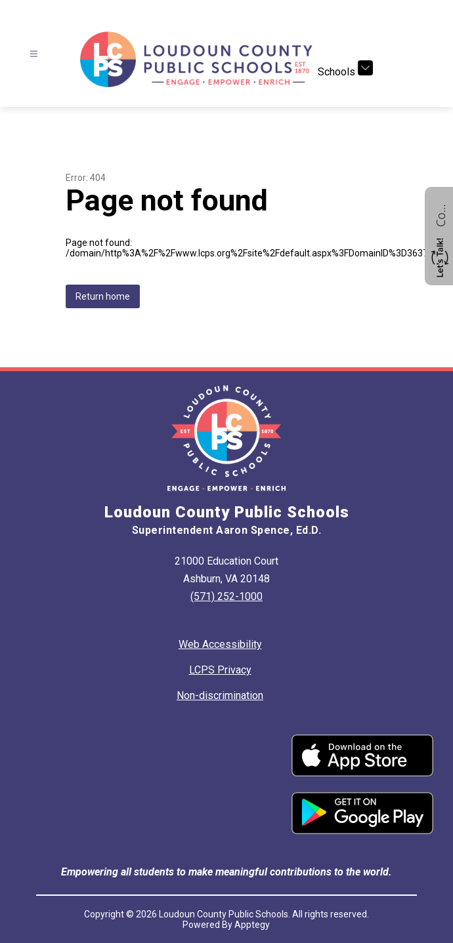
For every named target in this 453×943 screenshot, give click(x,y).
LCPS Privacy (220, 670)
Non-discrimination (220, 695)
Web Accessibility (220, 644)
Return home (103, 296)
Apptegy (252, 924)
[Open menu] (33, 54)
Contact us (440, 214)
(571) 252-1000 (226, 596)
